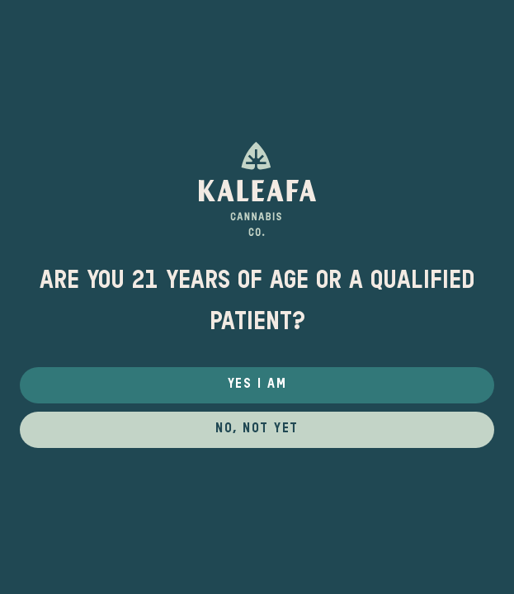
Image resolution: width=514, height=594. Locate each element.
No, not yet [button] (257, 429)
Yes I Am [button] (257, 384)
